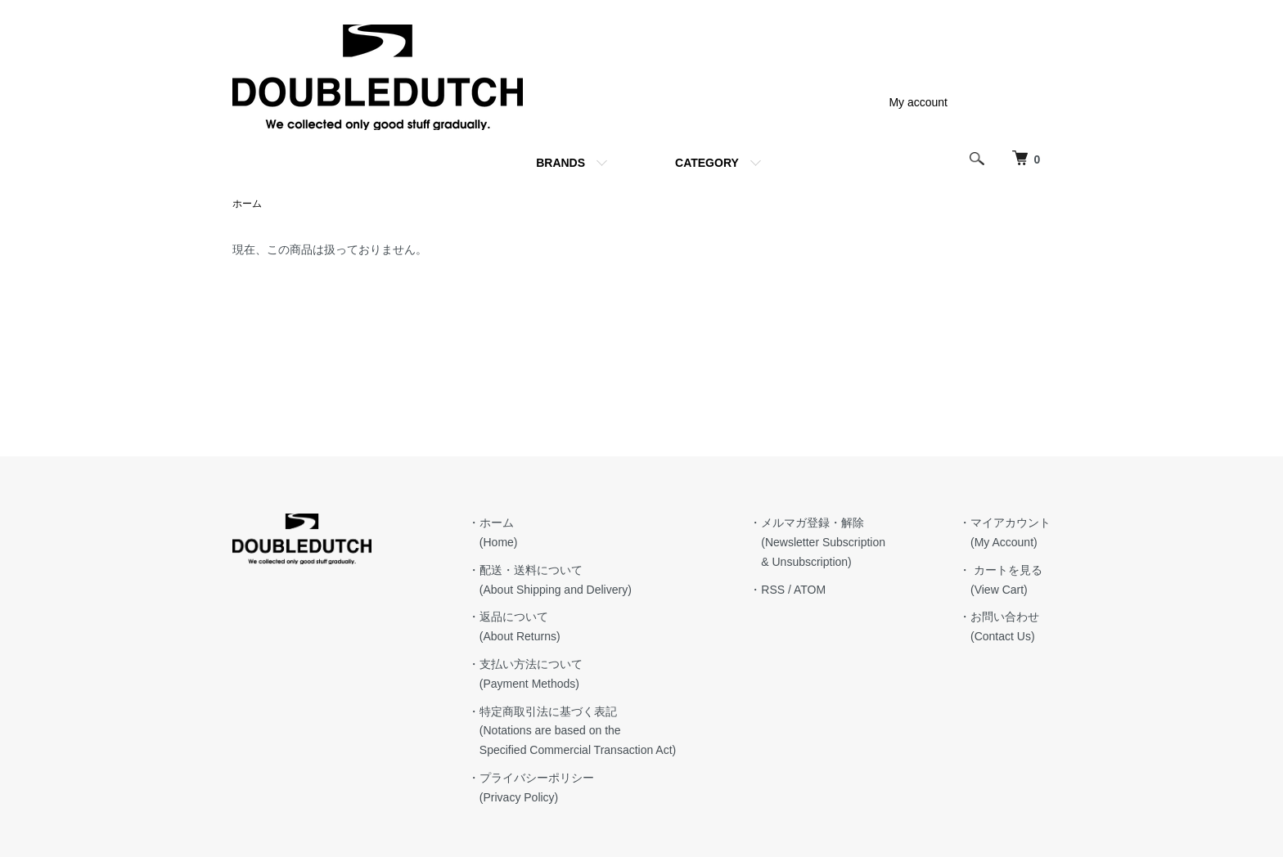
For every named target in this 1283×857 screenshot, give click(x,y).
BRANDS (560, 162)
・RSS (767, 589)
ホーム (247, 203)
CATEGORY (707, 162)
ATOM (810, 589)
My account (918, 102)
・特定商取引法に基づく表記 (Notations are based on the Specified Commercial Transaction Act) (572, 731)
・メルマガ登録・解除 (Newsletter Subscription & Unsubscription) (817, 542)
